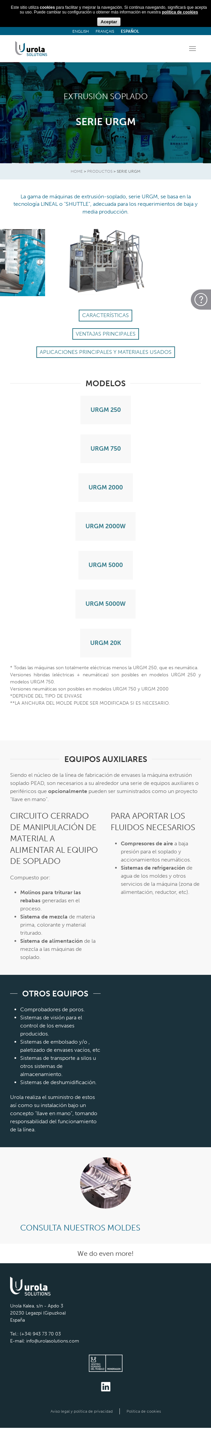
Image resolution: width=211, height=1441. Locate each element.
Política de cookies (144, 1411)
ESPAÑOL (130, 31)
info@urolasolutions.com (52, 1341)
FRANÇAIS (105, 31)
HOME (77, 171)
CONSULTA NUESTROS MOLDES (80, 1228)
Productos (99, 171)
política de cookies (180, 12)
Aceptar (109, 21)
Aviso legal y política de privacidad (81, 1411)
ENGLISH (80, 31)
